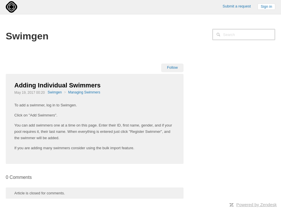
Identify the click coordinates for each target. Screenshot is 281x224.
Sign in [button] (266, 6)
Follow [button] (172, 67)
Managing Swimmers (84, 92)
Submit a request (237, 6)
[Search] (243, 34)
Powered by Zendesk (256, 204)
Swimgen (55, 92)
